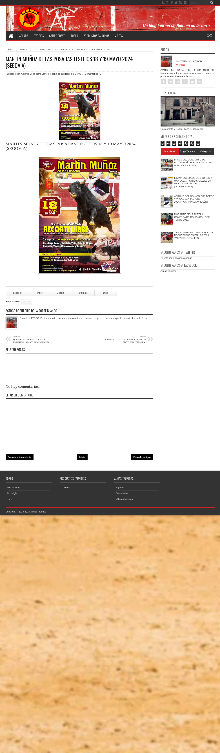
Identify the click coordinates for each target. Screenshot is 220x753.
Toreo (74, 36)
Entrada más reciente (20, 457)
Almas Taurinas (169, 271)
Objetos (66, 487)
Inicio (10, 49)
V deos (119, 36)
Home (11, 35)
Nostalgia (12, 493)
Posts (180, 64)
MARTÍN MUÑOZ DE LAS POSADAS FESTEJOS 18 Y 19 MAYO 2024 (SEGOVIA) (69, 62)
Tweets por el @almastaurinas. (177, 258)
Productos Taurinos (96, 36)
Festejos (39, 36)
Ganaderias (122, 493)
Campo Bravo (57, 36)
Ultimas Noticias (124, 499)
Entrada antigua (142, 457)
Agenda (23, 36)
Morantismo (13, 487)
